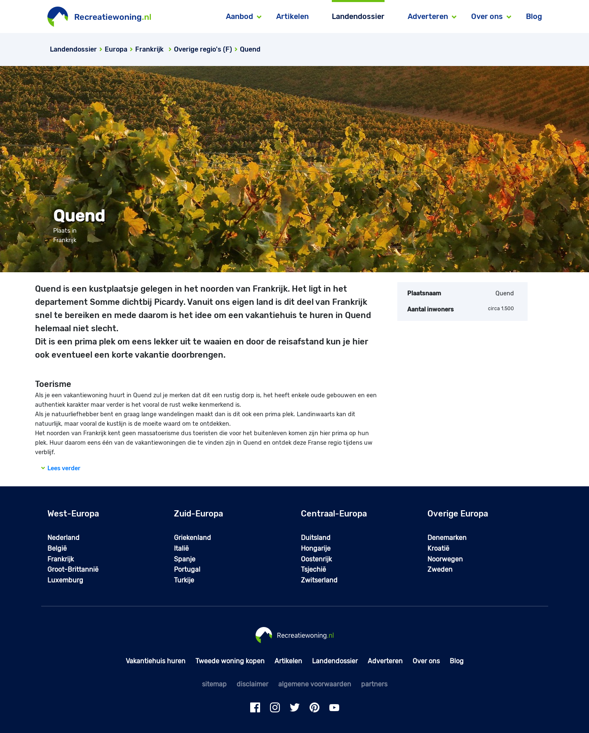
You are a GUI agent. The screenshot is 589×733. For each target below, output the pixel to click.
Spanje (184, 559)
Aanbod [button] (239, 16)
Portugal (187, 569)
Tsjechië (313, 569)
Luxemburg (65, 580)
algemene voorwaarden (314, 684)
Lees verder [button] (60, 468)
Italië (181, 548)
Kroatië (438, 548)
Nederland (63, 538)
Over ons (426, 661)
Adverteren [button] (428, 16)
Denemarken (447, 538)
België (57, 548)
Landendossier (358, 16)
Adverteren (385, 661)
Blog (534, 16)
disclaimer (252, 684)
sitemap (214, 684)
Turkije (184, 580)
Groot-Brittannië (73, 569)
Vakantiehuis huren (155, 661)
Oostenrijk (316, 559)
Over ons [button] (487, 16)
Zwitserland (319, 580)
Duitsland (316, 538)
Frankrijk (60, 559)
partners (374, 684)
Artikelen (292, 16)
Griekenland (192, 538)
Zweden (440, 569)
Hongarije (316, 548)
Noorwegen (445, 559)
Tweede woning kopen (230, 661)
